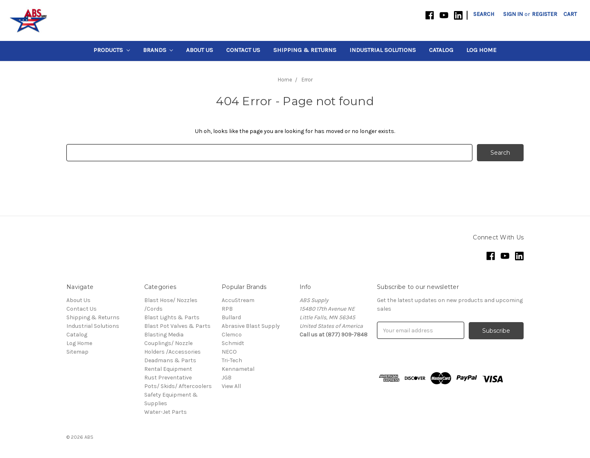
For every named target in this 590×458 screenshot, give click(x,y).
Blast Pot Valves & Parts (177, 326)
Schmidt (233, 343)
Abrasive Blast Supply (251, 326)
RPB (227, 308)
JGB (226, 377)
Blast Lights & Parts (172, 317)
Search (483, 14)
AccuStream (238, 300)
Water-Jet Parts (165, 411)
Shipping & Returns (304, 50)
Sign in (513, 14)
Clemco (232, 334)
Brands (158, 50)
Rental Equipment (168, 368)
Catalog (441, 50)
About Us (199, 50)
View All (231, 386)
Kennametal (238, 368)
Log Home (481, 50)
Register (544, 14)
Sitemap (77, 351)
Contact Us (243, 50)
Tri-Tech (232, 360)
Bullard (231, 317)
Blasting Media (164, 334)
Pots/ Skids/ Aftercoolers (178, 386)
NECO (229, 351)
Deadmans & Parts (170, 360)
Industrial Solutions (382, 50)
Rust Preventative (168, 377)
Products (111, 50)
